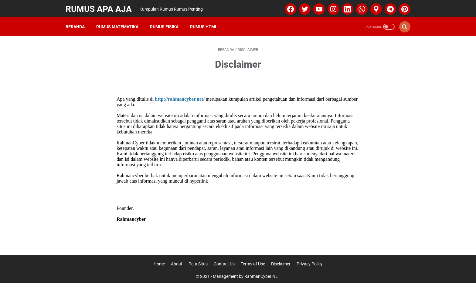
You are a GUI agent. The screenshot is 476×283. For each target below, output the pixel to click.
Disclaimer (281, 261)
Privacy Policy (310, 261)
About (176, 261)
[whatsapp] (359, 7)
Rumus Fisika (165, 24)
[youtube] (317, 7)
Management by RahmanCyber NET (246, 273)
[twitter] (302, 7)
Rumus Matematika (118, 24)
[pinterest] (402, 7)
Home (159, 261)
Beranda (76, 24)
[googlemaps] (374, 7)
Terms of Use (253, 261)
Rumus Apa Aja (100, 7)
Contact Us (224, 261)
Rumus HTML (205, 24)
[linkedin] (345, 7)
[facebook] (288, 7)
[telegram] (388, 7)
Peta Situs (198, 261)
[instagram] (331, 7)
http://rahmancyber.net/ (179, 96)
